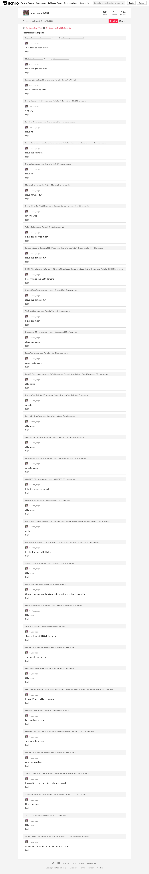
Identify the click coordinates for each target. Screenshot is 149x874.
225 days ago (34, 358)
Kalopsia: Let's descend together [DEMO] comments (42, 248)
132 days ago (34, 190)
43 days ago (34, 64)
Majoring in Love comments (34, 500)
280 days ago (34, 421)
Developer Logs (70, 3)
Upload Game (55, 3)
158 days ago (34, 211)
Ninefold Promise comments (34, 164)
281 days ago (34, 442)
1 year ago (33, 632)
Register (142, 3)
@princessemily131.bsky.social (58, 28)
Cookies (100, 868)
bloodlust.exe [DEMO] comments (36, 332)
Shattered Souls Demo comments (36, 290)
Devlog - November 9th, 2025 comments (39, 206)
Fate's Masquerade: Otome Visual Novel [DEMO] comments (45, 689)
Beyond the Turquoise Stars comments (38, 38)
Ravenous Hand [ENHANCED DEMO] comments (41, 542)
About (66, 863)
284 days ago (34, 463)
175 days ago (34, 274)
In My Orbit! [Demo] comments (35, 416)
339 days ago (34, 526)
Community (84, 3)
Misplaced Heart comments (34, 185)
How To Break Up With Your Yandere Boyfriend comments (44, 521)
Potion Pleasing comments (34, 353)
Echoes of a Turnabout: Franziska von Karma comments (43, 143)
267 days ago (34, 379)
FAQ (74, 863)
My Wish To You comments (34, 59)
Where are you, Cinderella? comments (38, 437)
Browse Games (27, 3)
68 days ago (34, 85)
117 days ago (34, 169)
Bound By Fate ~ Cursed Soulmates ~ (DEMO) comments (44, 374)
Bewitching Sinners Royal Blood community (39, 80)
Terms (82, 868)
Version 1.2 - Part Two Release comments (39, 836)
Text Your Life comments (33, 815)
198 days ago (34, 337)
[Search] (122, 3)
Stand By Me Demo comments (35, 563)
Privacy (91, 868)
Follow (113, 21)
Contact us (92, 863)
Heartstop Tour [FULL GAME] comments (39, 395)
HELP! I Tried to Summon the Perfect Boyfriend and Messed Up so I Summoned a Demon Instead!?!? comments (62, 269)
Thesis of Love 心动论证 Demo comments (39, 773)
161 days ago (34, 232)
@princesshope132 (34, 28)
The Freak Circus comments (34, 311)
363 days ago (34, 611)
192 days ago (34, 316)
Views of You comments (33, 626)
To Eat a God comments (33, 227)
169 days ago (34, 253)
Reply (27, 51)
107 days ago (34, 127)
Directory (73, 868)
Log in (131, 3)
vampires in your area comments (36, 647)
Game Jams (41, 3)
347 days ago (34, 548)
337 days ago (34, 505)
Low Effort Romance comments (35, 122)
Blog (81, 863)
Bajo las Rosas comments (33, 584)
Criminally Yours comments (34, 710)
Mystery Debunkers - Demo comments (38, 458)
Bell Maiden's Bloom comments (35, 668)
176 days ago (34, 295)
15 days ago (34, 43)
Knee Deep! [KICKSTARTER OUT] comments (40, 731)
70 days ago (34, 106)
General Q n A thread (69, 80)
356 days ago (34, 569)
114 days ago (34, 148)
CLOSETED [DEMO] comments (36, 479)
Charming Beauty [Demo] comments (37, 605)
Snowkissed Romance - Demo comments (38, 794)
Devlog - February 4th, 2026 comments (38, 101)
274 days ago (34, 400)
